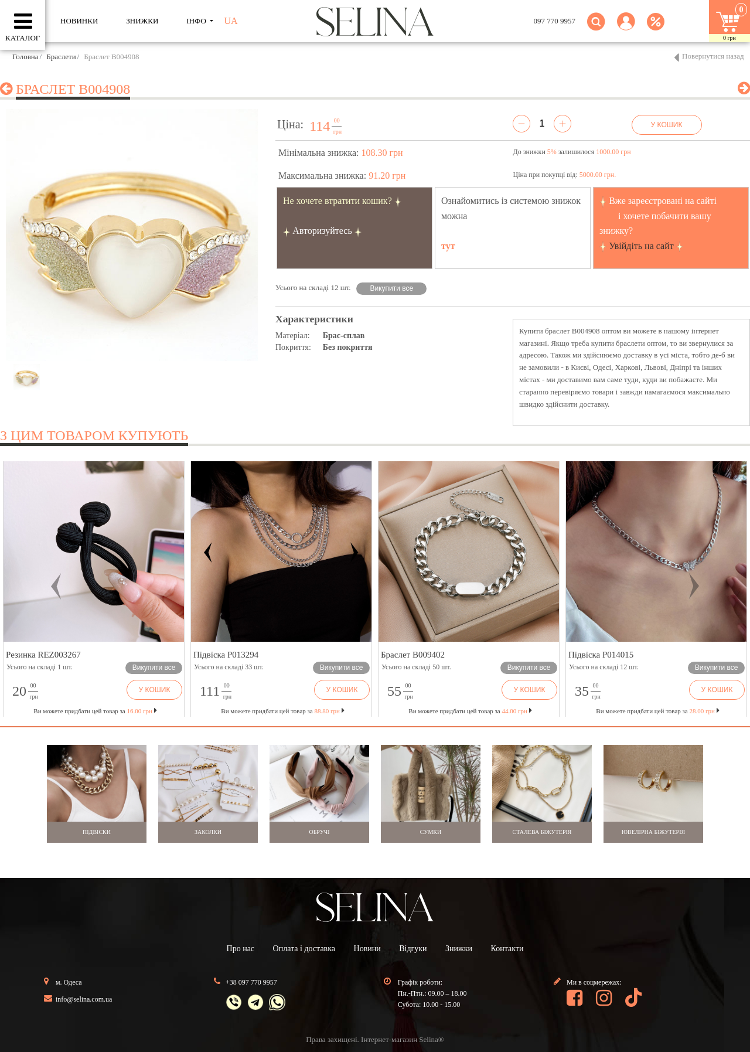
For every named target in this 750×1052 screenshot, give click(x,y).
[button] (626, 28)
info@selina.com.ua (84, 999)
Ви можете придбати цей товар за (282, 710)
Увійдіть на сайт (641, 246)
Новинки (79, 20)
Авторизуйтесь (322, 231)
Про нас (241, 948)
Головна (25, 56)
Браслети (61, 56)
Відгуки (413, 948)
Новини (367, 948)
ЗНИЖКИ (142, 20)
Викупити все (392, 288)
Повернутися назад (713, 56)
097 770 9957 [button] (555, 20)
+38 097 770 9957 (251, 982)
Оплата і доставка (304, 948)
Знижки (458, 948)
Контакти (507, 948)
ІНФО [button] (197, 20)
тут (448, 246)
